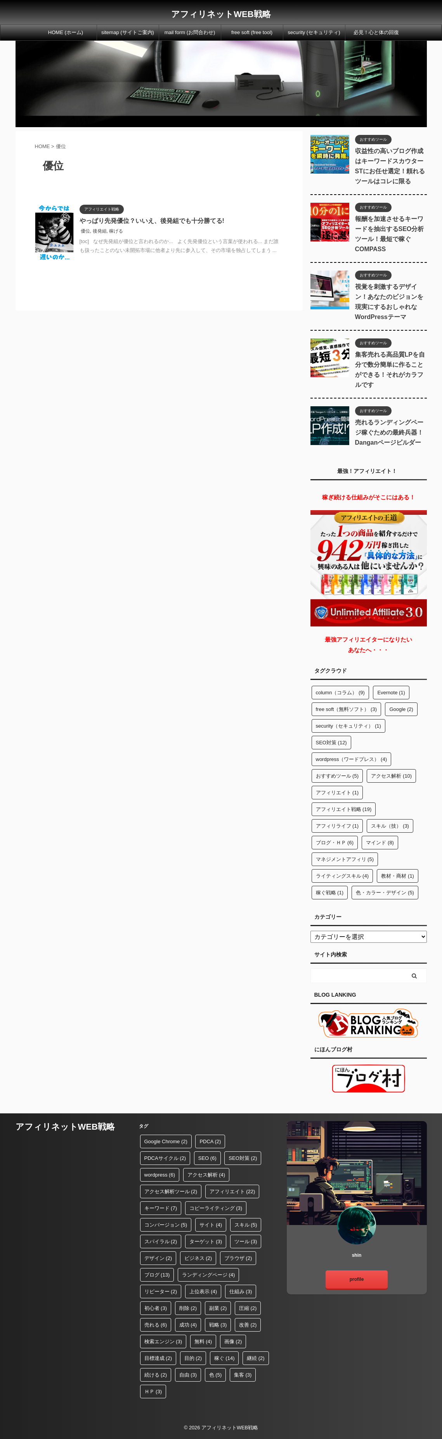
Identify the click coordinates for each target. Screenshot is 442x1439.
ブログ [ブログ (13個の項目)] (157, 1275)
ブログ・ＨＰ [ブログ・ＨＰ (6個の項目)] (335, 842)
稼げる (116, 231)
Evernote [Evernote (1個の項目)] (391, 692)
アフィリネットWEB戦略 (220, 14)
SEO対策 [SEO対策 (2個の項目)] (243, 1158)
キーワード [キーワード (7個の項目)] (160, 1208)
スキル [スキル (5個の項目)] (245, 1225)
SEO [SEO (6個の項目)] (207, 1158)
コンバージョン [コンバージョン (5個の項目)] (165, 1225)
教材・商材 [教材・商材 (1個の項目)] (397, 876)
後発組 (100, 231)
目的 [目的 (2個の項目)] (193, 1358)
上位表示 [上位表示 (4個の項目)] (203, 1291)
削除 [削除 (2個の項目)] (188, 1308)
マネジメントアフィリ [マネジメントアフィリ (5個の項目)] (345, 859)
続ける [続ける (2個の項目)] (155, 1375)
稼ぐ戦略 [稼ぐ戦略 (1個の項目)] (330, 892)
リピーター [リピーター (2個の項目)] (160, 1291)
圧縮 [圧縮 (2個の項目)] (248, 1308)
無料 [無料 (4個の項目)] (203, 1341)
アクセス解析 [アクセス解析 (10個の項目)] (391, 776)
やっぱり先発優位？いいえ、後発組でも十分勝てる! (152, 220)
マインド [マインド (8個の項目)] (380, 842)
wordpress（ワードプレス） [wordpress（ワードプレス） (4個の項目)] (351, 759)
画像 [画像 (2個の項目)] (233, 1341)
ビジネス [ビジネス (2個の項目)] (198, 1258)
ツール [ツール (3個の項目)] (245, 1241)
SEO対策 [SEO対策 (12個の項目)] (331, 742)
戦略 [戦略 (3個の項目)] (218, 1325)
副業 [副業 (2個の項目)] (218, 1308)
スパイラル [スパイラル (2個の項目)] (160, 1241)
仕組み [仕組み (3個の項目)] (240, 1291)
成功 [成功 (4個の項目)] (188, 1325)
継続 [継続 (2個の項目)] (256, 1358)
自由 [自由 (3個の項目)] (188, 1375)
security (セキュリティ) (314, 32)
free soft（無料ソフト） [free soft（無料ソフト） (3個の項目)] (346, 709)
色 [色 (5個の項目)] (215, 1375)
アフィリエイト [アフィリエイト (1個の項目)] (337, 792)
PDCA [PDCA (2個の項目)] (210, 1141)
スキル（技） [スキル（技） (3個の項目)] (390, 826)
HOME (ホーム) (65, 32)
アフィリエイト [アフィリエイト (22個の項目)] (232, 1191)
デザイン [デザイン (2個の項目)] (158, 1258)
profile (357, 1279)
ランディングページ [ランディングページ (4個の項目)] (208, 1275)
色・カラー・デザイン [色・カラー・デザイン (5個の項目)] (385, 892)
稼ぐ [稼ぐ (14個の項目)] (224, 1358)
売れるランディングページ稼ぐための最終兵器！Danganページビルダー (389, 432)
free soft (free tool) (251, 32)
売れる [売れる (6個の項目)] (155, 1325)
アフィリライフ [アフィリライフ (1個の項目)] (337, 826)
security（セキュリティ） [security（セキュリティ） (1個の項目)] (348, 726)
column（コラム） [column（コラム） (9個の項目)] (340, 692)
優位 (85, 231)
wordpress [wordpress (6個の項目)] (159, 1175)
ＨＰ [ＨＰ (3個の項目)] (153, 1391)
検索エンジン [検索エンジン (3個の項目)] (163, 1341)
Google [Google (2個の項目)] (401, 709)
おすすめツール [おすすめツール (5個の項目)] (337, 776)
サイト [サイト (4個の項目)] (210, 1225)
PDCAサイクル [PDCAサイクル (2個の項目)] (165, 1158)
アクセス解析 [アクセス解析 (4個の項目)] (206, 1175)
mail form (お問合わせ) (190, 32)
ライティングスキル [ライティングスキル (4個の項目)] (342, 876)
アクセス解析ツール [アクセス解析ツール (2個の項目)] (171, 1191)
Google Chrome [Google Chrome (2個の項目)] (165, 1141)
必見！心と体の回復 (376, 32)
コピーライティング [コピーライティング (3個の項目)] (216, 1208)
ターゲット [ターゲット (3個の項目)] (205, 1241)
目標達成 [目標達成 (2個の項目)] (158, 1358)
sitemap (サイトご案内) (127, 32)
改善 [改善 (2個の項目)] (248, 1325)
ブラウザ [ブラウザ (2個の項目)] (238, 1258)
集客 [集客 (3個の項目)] (243, 1375)
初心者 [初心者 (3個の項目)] (155, 1308)
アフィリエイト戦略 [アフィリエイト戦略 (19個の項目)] (344, 809)
